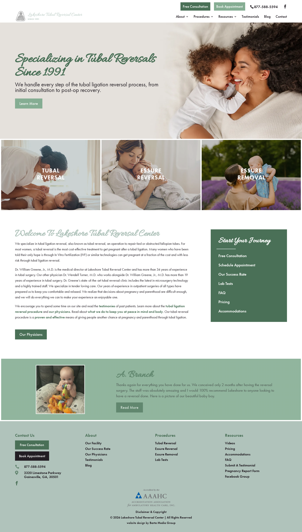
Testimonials (250, 17)
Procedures (202, 17)
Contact (281, 17)
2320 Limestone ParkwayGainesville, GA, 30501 (42, 475)
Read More (129, 411)
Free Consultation (195, 6)
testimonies (107, 306)
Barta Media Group (162, 523)
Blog (267, 17)
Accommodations (232, 311)
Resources (225, 17)
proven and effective (50, 317)
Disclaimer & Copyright (151, 512)
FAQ (222, 292)
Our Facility (93, 443)
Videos (230, 443)
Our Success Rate (232, 274)
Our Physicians (30, 334)
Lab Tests (225, 283)
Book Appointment (229, 6)
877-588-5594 (266, 6)
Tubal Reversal (165, 443)
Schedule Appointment (236, 265)
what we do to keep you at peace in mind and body (125, 311)
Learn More (28, 103)
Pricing (224, 301)
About (180, 17)
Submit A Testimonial (240, 465)
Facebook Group (237, 476)
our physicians (59, 311)
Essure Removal (166, 454)
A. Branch (134, 379)
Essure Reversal (166, 448)
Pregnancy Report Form (242, 471)
